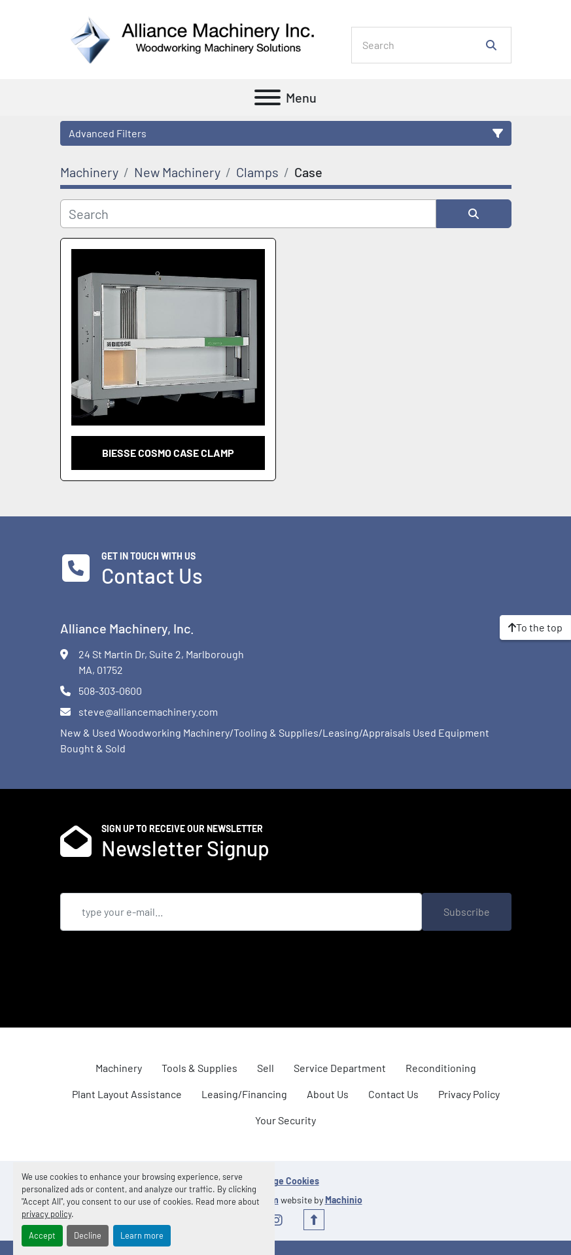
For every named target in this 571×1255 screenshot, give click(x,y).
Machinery (118, 1068)
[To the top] (535, 627)
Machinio (343, 1199)
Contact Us (393, 1094)
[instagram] (277, 1220)
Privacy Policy (469, 1094)
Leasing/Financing (244, 1094)
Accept (42, 1235)
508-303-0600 (110, 690)
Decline (87, 1235)
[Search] (422, 45)
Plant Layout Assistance (127, 1094)
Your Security (285, 1120)
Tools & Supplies (199, 1068)
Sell (265, 1068)
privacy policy (46, 1214)
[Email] (241, 912)
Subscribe (466, 911)
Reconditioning (441, 1068)
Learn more (142, 1235)
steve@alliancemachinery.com (148, 711)
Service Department (340, 1068)
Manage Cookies (285, 1180)
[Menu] (267, 97)
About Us (328, 1094)
